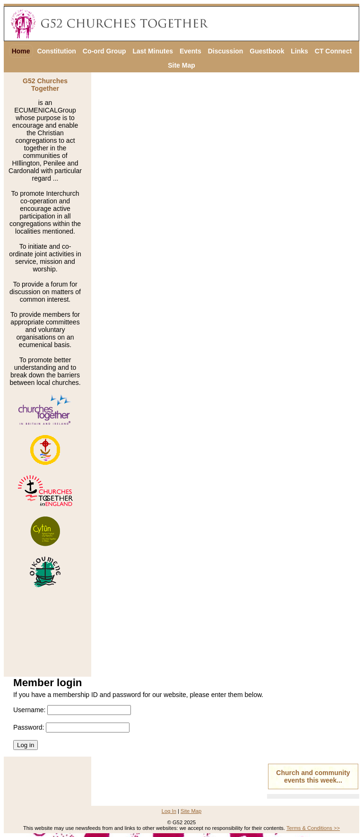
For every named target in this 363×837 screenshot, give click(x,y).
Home (21, 51)
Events (190, 51)
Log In (169, 811)
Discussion (225, 51)
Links (299, 51)
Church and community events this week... (313, 776)
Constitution (56, 51)
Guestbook (267, 51)
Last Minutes (152, 51)
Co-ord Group (104, 51)
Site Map (181, 65)
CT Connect (333, 51)
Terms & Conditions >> (313, 828)
